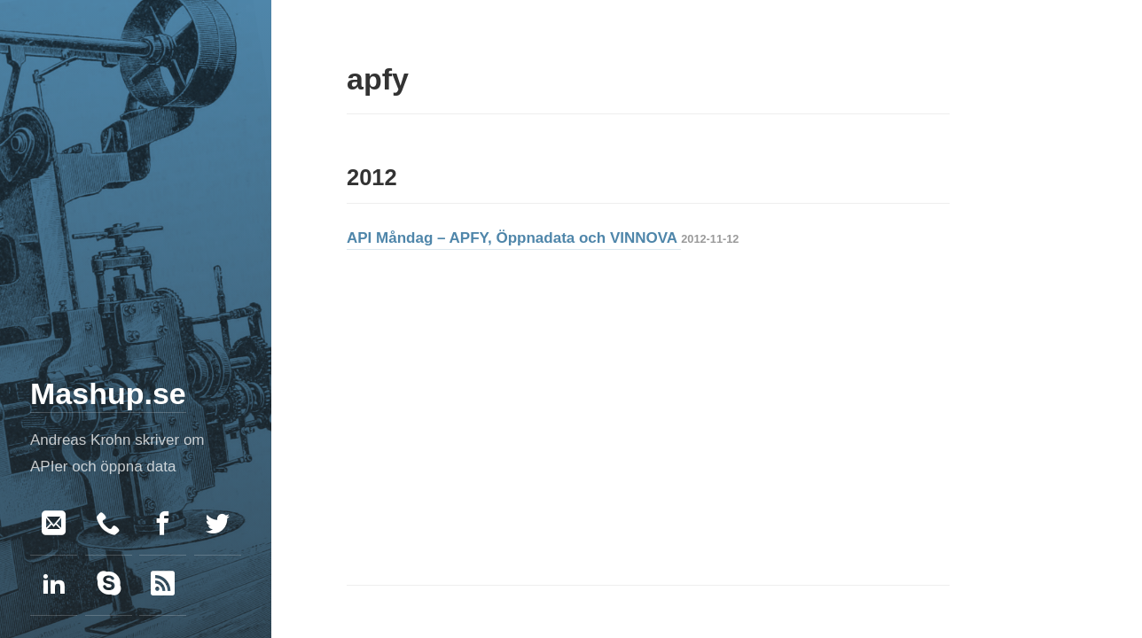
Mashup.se (108, 393)
